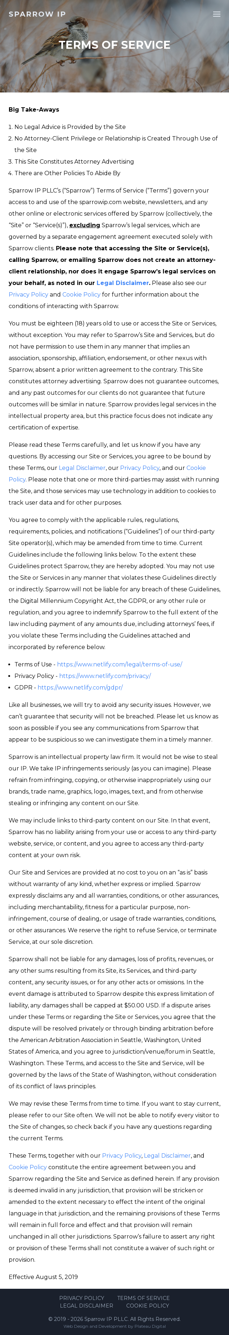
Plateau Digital (150, 1326)
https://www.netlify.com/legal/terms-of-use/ (119, 664)
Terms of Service (143, 1298)
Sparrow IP (37, 14)
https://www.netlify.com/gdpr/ (80, 687)
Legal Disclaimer (123, 283)
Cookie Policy (81, 294)
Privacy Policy (28, 294)
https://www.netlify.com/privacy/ (105, 676)
